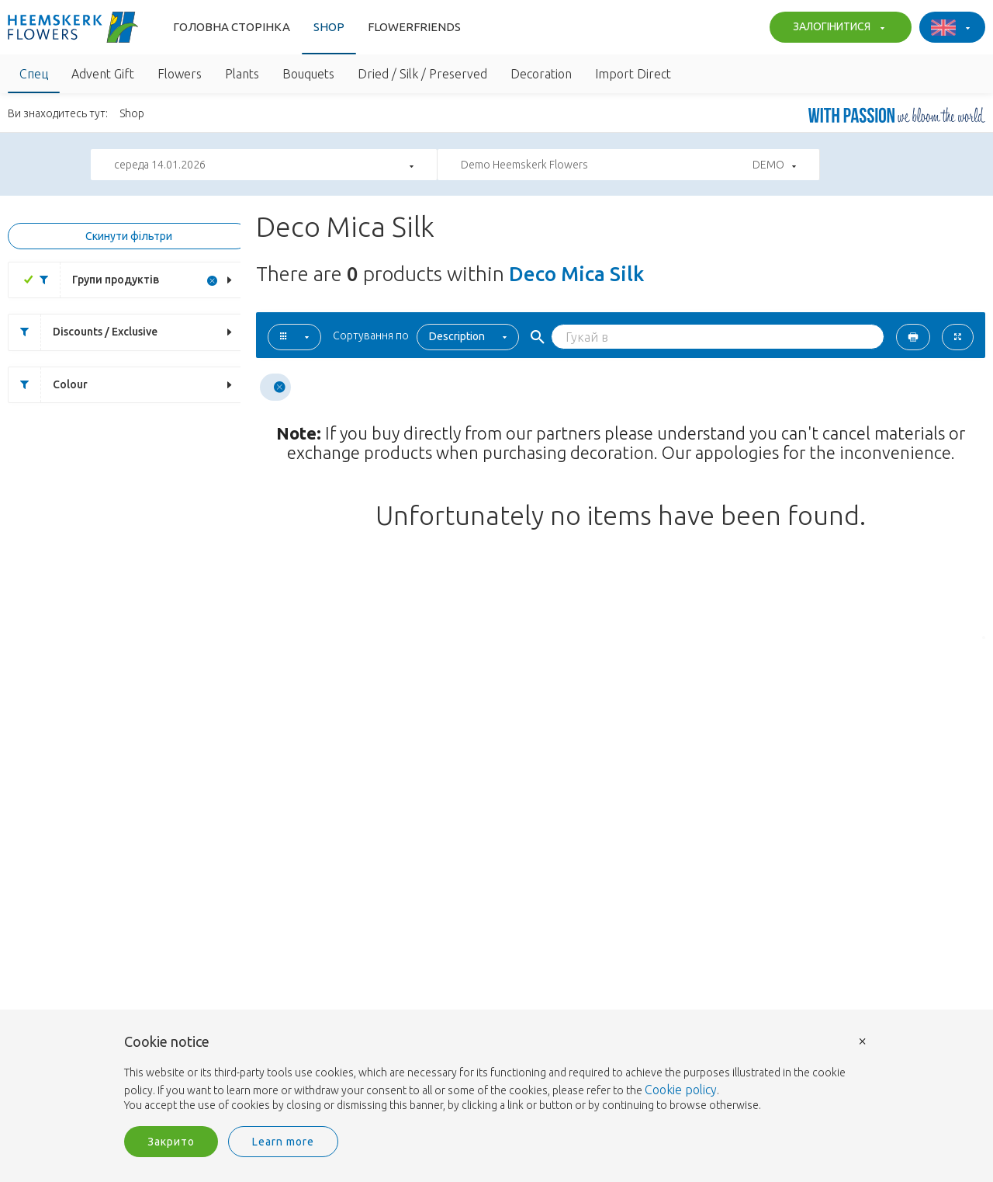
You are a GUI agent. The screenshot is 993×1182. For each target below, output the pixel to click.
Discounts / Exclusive (83, 332)
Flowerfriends (414, 26)
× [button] (862, 1040)
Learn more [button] (283, 1141)
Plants (242, 74)
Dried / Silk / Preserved (422, 74)
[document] (496, 1074)
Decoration (541, 74)
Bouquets (308, 74)
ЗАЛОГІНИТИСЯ (837, 28)
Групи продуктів (93, 279)
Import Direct (633, 74)
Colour (48, 384)
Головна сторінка (231, 26)
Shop (328, 26)
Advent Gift (102, 74)
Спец (33, 74)
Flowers (179, 74)
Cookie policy (681, 1090)
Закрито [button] (171, 1141)
